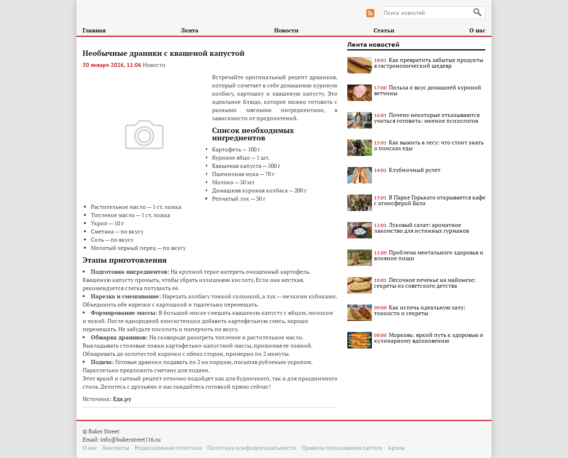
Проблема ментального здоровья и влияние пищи (428, 255)
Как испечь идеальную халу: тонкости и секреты (420, 310)
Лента (190, 30)
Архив (396, 447)
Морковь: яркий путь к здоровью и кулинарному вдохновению (428, 337)
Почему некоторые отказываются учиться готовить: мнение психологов (427, 117)
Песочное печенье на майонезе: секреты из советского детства (425, 282)
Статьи (384, 30)
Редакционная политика (168, 447)
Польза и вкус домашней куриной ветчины (427, 90)
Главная (94, 30)
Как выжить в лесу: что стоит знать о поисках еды (429, 145)
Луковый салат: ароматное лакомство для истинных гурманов (421, 227)
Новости (286, 30)
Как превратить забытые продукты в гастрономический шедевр (428, 62)
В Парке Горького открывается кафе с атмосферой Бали (429, 200)
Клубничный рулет (415, 170)
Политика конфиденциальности (251, 447)
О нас (477, 30)
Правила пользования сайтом (342, 447)
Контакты (116, 447)
